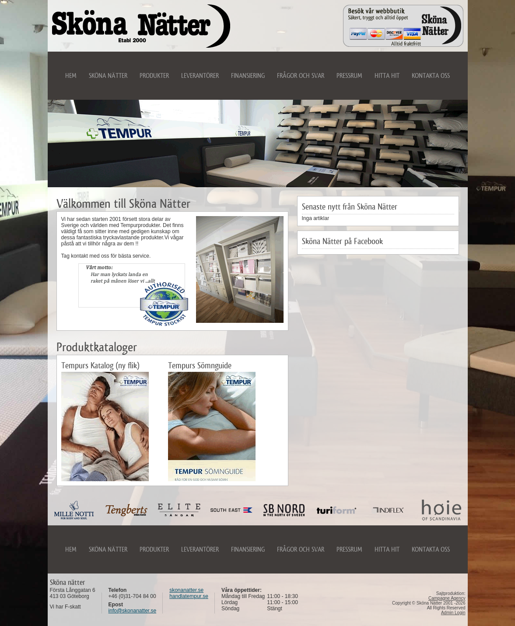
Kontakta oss (431, 75)
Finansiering (248, 75)
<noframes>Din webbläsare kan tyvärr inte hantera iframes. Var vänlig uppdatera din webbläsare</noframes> (258, 510)
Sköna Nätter (108, 75)
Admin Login (453, 612)
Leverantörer (200, 75)
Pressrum (349, 75)
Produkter (154, 75)
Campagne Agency (447, 598)
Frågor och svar (300, 75)
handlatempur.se (188, 596)
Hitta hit (387, 75)
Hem (71, 75)
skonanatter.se (186, 590)
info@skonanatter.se (133, 611)
